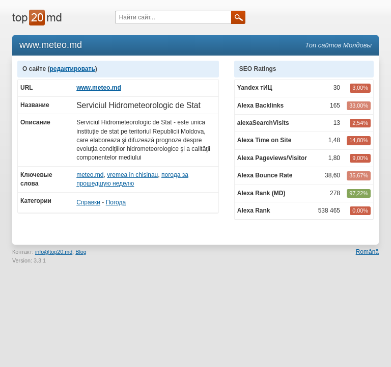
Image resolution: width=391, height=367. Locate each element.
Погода (116, 202)
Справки (88, 202)
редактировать (72, 68)
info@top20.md (53, 252)
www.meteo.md (98, 87)
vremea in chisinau (132, 174)
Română (367, 251)
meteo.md (89, 174)
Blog (81, 252)
